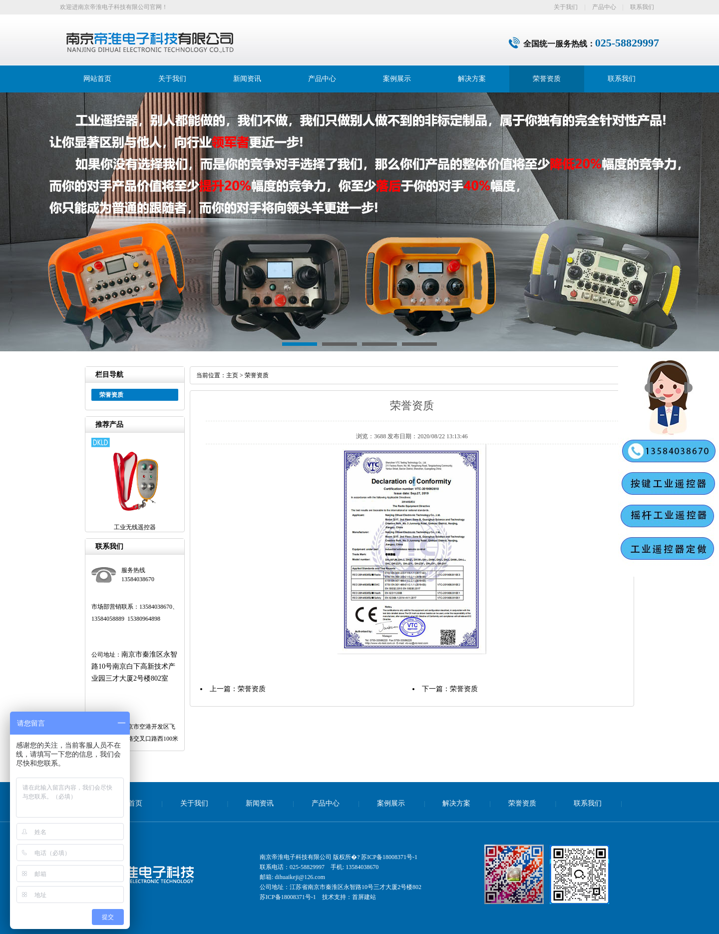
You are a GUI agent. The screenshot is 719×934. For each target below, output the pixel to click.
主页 (232, 375)
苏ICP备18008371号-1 (389, 857)
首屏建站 (364, 897)
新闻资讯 (247, 78)
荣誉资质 (547, 78)
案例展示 (397, 78)
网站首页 (97, 78)
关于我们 (566, 6)
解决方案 (472, 78)
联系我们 (642, 6)
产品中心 (604, 6)
